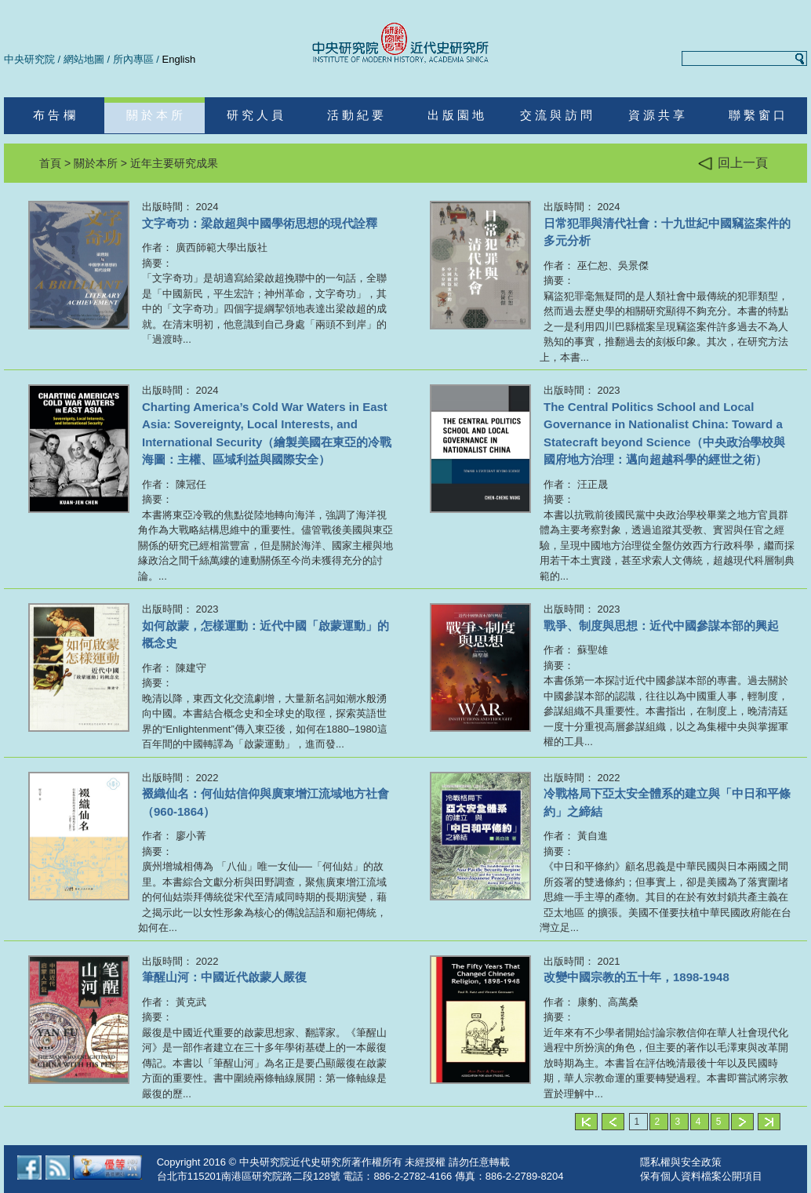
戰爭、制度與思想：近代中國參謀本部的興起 (661, 625)
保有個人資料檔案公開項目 (701, 1176)
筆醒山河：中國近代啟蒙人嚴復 (224, 977)
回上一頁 (733, 163)
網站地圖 (84, 59)
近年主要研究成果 (174, 163)
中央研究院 (29, 59)
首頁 (50, 163)
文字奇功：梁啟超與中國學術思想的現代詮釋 (259, 223)
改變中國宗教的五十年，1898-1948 (636, 977)
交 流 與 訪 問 (556, 115)
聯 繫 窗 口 (757, 115)
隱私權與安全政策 (681, 1162)
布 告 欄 (54, 115)
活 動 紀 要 (355, 115)
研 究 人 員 (255, 115)
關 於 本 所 (155, 115)
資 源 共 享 (657, 115)
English (179, 59)
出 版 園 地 (456, 115)
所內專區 (133, 59)
